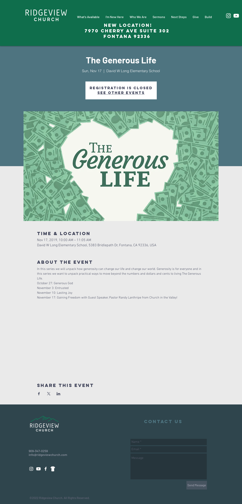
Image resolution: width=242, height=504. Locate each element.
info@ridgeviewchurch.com (48, 455)
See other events (121, 92)
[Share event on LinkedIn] (58, 393)
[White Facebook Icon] (45, 468)
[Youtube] (236, 16)
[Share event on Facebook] (39, 393)
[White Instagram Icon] (228, 16)
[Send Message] (196, 485)
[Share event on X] (49, 393)
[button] (88, 17)
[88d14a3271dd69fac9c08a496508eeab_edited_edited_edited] (52, 468)
